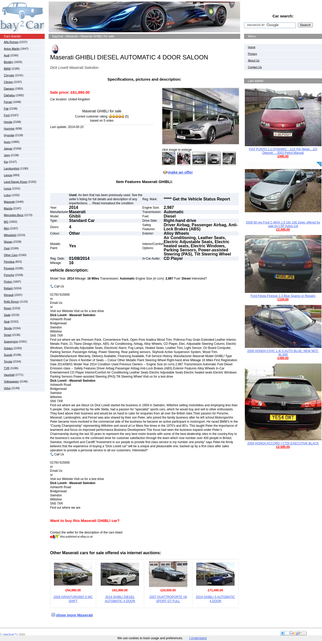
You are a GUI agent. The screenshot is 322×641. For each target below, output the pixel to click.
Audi (6, 55)
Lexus (7, 188)
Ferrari (8, 101)
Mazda (8, 208)
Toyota (8, 361)
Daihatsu (9, 95)
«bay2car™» (10, 634)
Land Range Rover (15, 181)
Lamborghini (11, 168)
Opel (7, 248)
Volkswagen (11, 381)
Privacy (252, 53)
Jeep (7, 155)
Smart (7, 334)
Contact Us (255, 67)
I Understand (198, 638)
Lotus (7, 195)
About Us (253, 60)
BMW (7, 68)
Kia (6, 161)
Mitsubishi (10, 235)
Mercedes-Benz (14, 215)
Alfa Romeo (11, 42)
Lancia (8, 175)
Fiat (6, 108)
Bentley (8, 61)
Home (251, 47)
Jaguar (8, 148)
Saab (7, 314)
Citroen (8, 81)
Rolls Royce (11, 301)
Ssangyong (11, 341)
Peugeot (9, 268)
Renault (9, 294)
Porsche (9, 274)
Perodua (9, 261)
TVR (6, 368)
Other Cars (11, 255)
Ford (7, 115)
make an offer (180, 172)
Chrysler (9, 75)
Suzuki (8, 354)
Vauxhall (9, 374)
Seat (7, 321)
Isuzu (7, 141)
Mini (6, 228)
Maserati (9, 201)
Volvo (7, 388)
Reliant (8, 288)
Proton (8, 281)
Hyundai (9, 135)
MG (6, 221)
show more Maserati (74, 615)
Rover (7, 308)
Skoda (8, 328)
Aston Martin (12, 48)
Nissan (8, 241)
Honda (8, 121)
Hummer (9, 128)
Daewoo (9, 88)
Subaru (8, 348)
